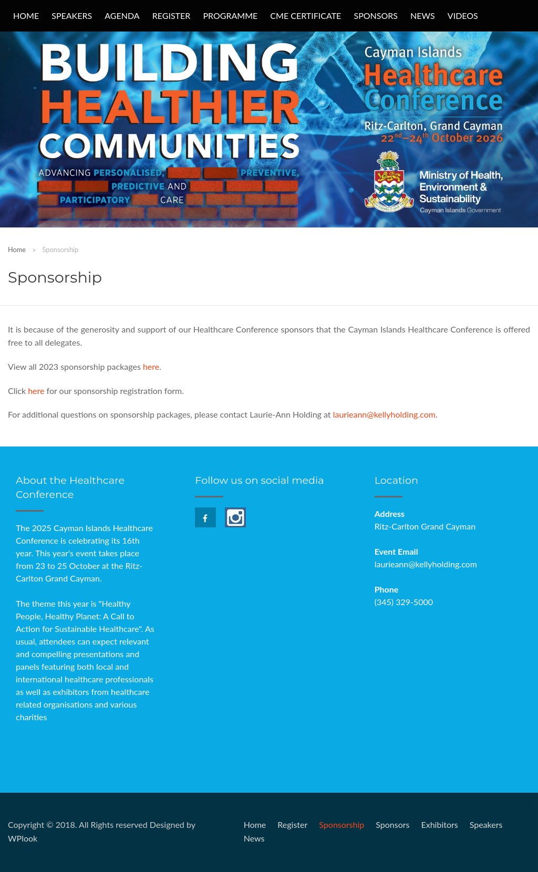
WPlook (22, 838)
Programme (230, 15)
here (151, 366)
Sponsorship (341, 824)
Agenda (122, 15)
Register (171, 15)
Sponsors (376, 15)
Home (26, 15)
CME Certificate (305, 15)
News (422, 15)
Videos (463, 15)
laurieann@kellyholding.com (384, 414)
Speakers (71, 15)
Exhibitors (439, 824)
